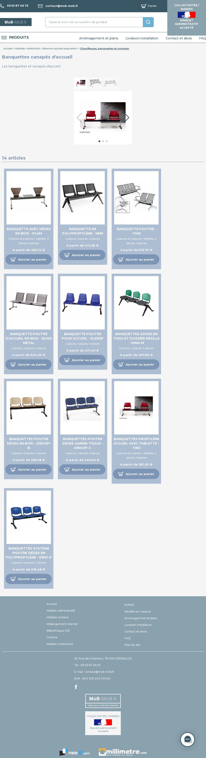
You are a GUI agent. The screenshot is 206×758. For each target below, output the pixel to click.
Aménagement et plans (98, 38)
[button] (127, 118)
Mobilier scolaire (58, 617)
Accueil (8, 48)
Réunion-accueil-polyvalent (59, 48)
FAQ (202, 38)
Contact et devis (179, 38)
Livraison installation (141, 38)
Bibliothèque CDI (58, 630)
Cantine (52, 637)
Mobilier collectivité (27, 48)
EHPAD (129, 604)
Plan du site (132, 645)
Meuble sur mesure (138, 611)
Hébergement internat (62, 624)
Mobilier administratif (61, 610)
